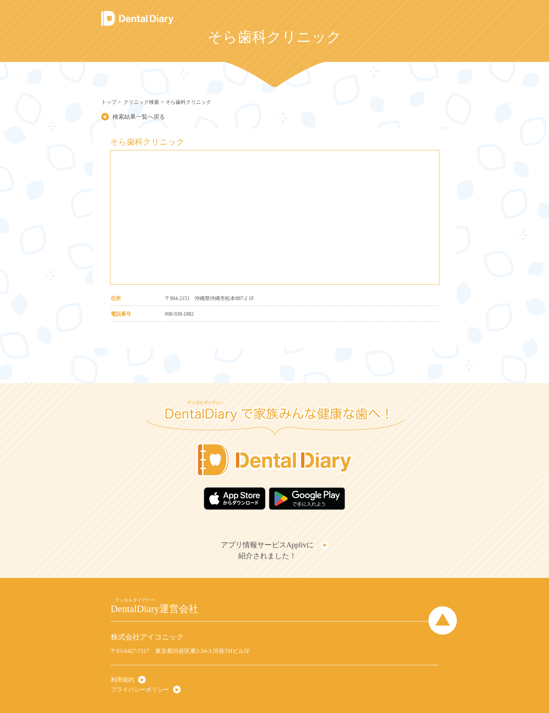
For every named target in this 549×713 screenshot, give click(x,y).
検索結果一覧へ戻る (134, 116)
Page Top (442, 612)
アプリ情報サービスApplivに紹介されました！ (269, 544)
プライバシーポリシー (140, 680)
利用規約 (122, 670)
